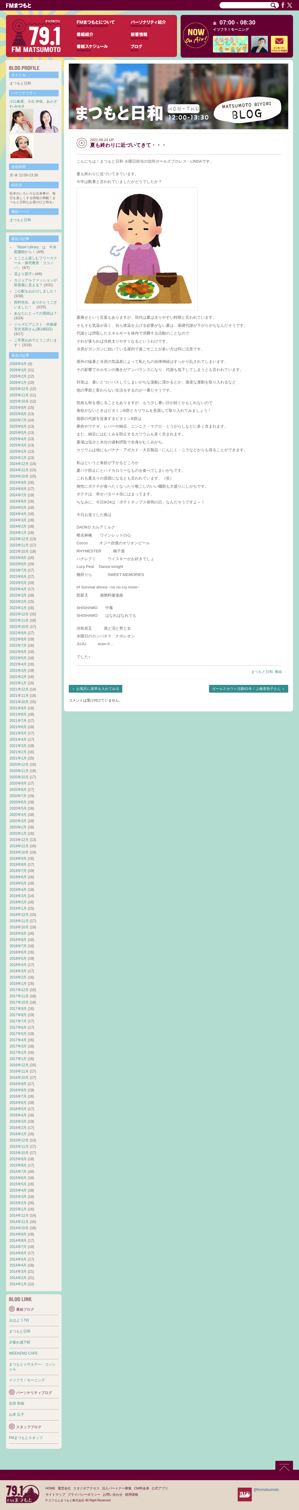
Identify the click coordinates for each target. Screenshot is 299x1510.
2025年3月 (18, 445)
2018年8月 (18, 940)
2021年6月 (18, 727)
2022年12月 (19, 614)
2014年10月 (19, 1228)
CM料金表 (141, 1488)
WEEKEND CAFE (23, 1353)
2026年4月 (18, 364)
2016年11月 (19, 1071)
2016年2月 (18, 1128)
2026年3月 (18, 370)
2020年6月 (18, 802)
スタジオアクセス (86, 1488)
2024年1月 (18, 533)
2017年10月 (19, 1002)
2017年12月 (19, 990)
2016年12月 (19, 1065)
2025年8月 (18, 414)
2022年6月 (18, 652)
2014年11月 (19, 1222)
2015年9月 (18, 1159)
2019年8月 (18, 864)
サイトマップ (55, 1494)
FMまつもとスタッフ (26, 1438)
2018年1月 (18, 984)
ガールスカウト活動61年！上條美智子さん (246, 689)
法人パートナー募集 (117, 1488)
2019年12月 (19, 840)
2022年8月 (18, 639)
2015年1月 (18, 1209)
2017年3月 (18, 1046)
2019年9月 (18, 858)
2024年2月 (18, 526)
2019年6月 (18, 877)
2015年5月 (18, 1184)
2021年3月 (18, 746)
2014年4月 (18, 1265)
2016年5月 (18, 1109)
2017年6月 (18, 1027)
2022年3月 (18, 670)
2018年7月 (18, 946)
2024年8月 (18, 489)
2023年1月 (18, 608)
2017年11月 (19, 996)
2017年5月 (18, 1034)
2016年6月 (18, 1103)
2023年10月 (19, 551)
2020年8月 (18, 790)
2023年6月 (18, 576)
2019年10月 (19, 852)
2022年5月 (18, 658)
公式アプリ (160, 1488)
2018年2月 (18, 977)
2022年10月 (19, 627)
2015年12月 (19, 1140)
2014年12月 (19, 1215)
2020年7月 (18, 796)
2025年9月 (18, 408)
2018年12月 (19, 915)
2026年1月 (18, 382)
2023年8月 (18, 564)
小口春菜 (17, 101)
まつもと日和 (262, 672)
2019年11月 (19, 846)
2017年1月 (18, 1059)
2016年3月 (18, 1121)
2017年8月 (18, 1015)
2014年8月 (18, 1240)
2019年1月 (18, 908)
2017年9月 (18, 1009)
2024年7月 (18, 495)
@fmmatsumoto (266, 1490)
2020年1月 (18, 833)
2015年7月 (18, 1172)
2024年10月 (19, 476)
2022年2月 (18, 677)
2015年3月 (18, 1197)
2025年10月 (19, 401)
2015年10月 (19, 1153)
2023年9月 (18, 558)
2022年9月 (18, 633)
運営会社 (64, 1488)
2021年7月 (18, 721)
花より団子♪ (24, 274)
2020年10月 (19, 777)
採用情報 (131, 1494)
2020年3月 (18, 821)
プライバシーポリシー (84, 1494)
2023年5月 (18, 583)
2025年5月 (18, 433)
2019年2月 (18, 902)
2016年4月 (18, 1115)
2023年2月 (18, 602)
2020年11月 (19, 771)
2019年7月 (18, 871)
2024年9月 (18, 482)
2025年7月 (18, 420)
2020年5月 (18, 808)
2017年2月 (18, 1052)
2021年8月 (18, 714)
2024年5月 (18, 508)
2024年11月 (19, 470)
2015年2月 (18, 1203)
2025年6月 (18, 426)
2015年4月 (18, 1190)
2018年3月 (18, 971)
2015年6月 (18, 1178)
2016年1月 (18, 1134)
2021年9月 (18, 708)
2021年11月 (19, 696)
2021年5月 (18, 733)
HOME (50, 1488)
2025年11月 (19, 395)
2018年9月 (18, 933)
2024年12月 (19, 464)
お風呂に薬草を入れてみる (97, 689)
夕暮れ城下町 (19, 1342)
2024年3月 (18, 520)
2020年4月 (18, 815)
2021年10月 (19, 702)
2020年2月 (18, 827)
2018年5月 (18, 958)
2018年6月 (18, 952)
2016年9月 (18, 1084)
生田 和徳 (16, 1403)
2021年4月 (18, 739)
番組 (278, 672)
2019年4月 (18, 889)
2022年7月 (18, 645)
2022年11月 (19, 620)
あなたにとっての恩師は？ (35, 313)
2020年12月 (19, 764)
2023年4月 (18, 589)
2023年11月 (19, 545)
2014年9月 (18, 1234)
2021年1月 (18, 758)
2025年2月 (18, 451)
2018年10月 (19, 927)
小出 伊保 (35, 101)
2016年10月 (19, 1078)
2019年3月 (18, 896)
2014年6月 (18, 1253)
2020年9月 (18, 783)
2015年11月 (19, 1146)
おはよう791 (19, 1320)
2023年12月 (19, 539)
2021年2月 (18, 752)
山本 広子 (16, 1414)
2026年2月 (18, 376)
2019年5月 (18, 883)
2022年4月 (18, 664)
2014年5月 (18, 1259)
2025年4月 (18, 439)
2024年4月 (18, 514)
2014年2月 (18, 1278)
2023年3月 (18, 595)
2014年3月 (18, 1271)
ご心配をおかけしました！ (35, 291)
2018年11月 (19, 921)
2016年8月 (18, 1090)
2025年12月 (19, 389)
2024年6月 (18, 501)
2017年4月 (18, 1040)
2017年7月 (18, 1021)
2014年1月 (18, 1284)
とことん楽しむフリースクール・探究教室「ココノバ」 (35, 263)
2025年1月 (18, 458)
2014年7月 (18, 1247)
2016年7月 (18, 1096)
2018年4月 (18, 965)
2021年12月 (19, 689)
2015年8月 (18, 1165)
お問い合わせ (113, 1494)
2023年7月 (18, 570)
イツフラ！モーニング (231, 29)
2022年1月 (18, 683)
